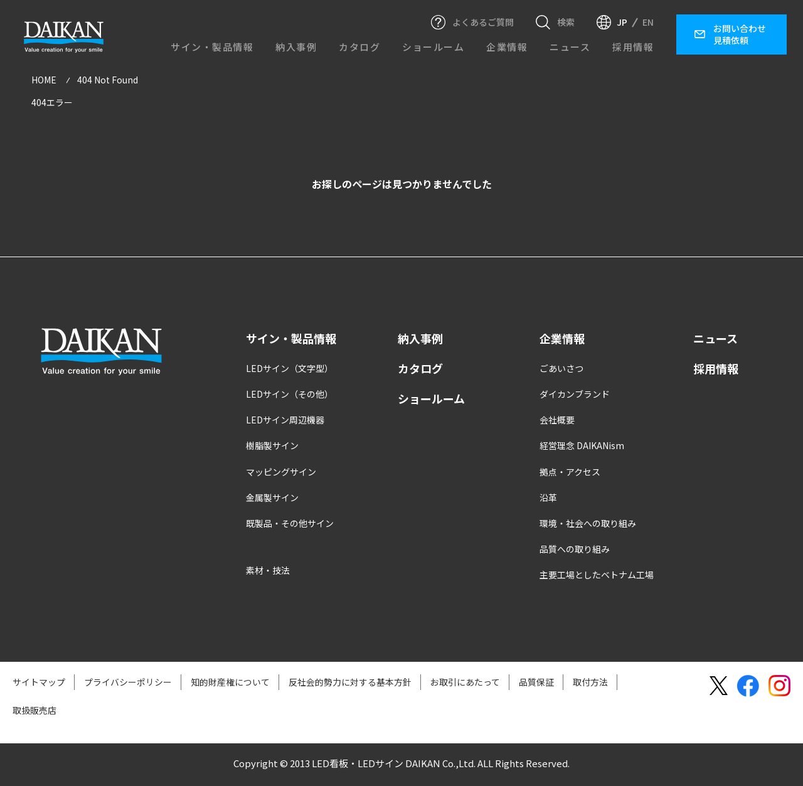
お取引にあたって (465, 683)
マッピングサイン (281, 473)
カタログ (359, 46)
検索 (566, 22)
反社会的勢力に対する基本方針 (350, 683)
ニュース (570, 46)
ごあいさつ (561, 369)
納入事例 (296, 46)
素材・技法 (268, 572)
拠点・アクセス (570, 473)
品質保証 (536, 683)
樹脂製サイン (272, 447)
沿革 (548, 498)
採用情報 (633, 46)
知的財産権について (230, 683)
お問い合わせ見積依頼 (739, 34)
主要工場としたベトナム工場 (597, 576)
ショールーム (433, 46)
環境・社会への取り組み (588, 525)
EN (648, 22)
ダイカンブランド (575, 396)
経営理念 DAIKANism (582, 447)
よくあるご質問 (483, 22)
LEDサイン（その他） (289, 396)
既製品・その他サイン (290, 525)
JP (622, 22)
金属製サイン (272, 498)
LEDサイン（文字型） (289, 369)
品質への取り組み (575, 550)
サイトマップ (39, 683)
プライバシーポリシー (128, 683)
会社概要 (557, 421)
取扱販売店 (34, 711)
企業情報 (507, 46)
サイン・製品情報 (212, 46)
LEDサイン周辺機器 (285, 421)
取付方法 (590, 683)
